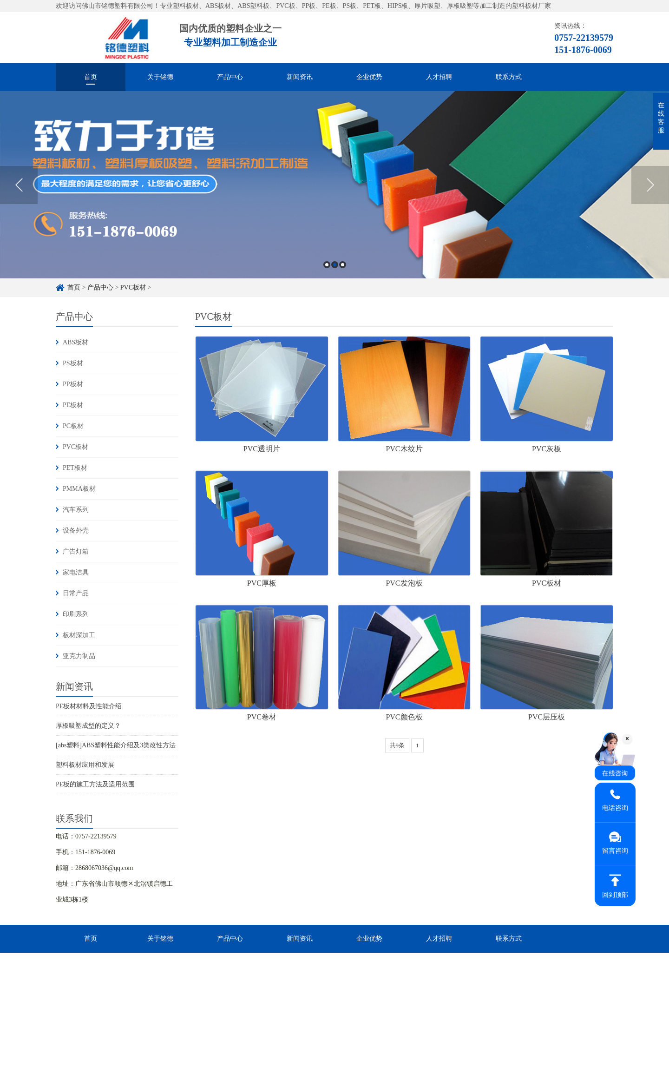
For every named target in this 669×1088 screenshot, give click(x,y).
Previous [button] (19, 185)
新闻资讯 (300, 76)
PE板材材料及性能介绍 (89, 706)
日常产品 (76, 593)
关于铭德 (160, 76)
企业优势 (369, 76)
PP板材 (73, 384)
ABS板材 (75, 342)
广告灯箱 (76, 551)
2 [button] (334, 264)
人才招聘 (439, 76)
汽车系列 (76, 509)
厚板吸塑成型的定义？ (88, 725)
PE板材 (73, 405)
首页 (90, 76)
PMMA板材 (79, 488)
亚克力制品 (79, 656)
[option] (334, 184)
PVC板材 (133, 287)
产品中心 (230, 76)
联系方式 (509, 76)
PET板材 (75, 467)
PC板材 (73, 425)
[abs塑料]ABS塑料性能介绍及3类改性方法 (116, 745)
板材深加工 (79, 635)
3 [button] (342, 264)
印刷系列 (76, 614)
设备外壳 (76, 530)
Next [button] (650, 185)
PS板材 (73, 363)
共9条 (397, 745)
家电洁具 (76, 572)
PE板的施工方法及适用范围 (95, 784)
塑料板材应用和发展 (85, 764)
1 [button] (326, 264)
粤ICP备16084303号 (348, 1072)
